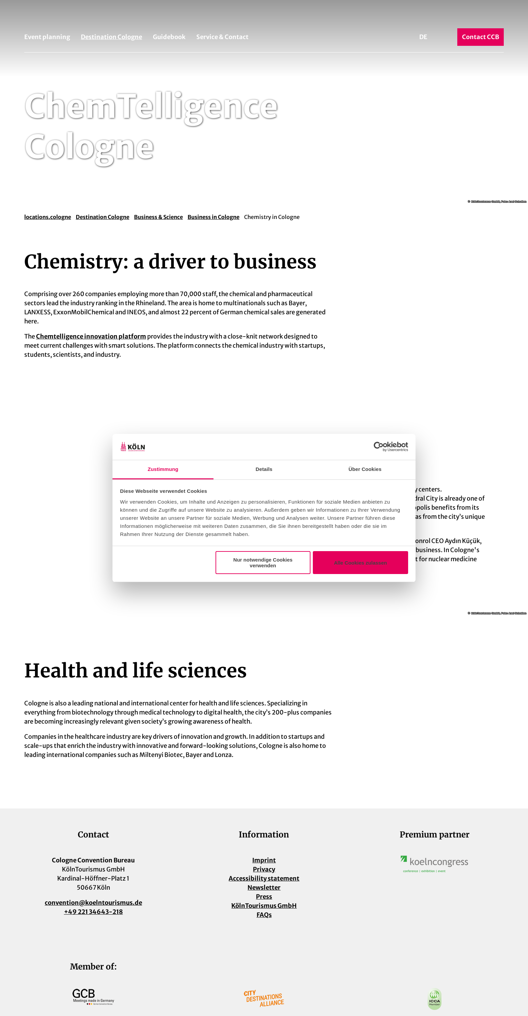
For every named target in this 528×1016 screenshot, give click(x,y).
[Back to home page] (264, 16)
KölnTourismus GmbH (264, 906)
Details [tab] (264, 469)
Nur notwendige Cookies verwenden (263, 562)
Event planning (47, 37)
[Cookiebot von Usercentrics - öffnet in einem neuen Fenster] (378, 447)
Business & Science (158, 217)
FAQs (263, 915)
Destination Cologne (111, 37)
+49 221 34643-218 (93, 912)
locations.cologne (47, 217)
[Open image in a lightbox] (434, 864)
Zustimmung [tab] (163, 469)
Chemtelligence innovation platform (91, 336)
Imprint (264, 860)
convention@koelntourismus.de (93, 903)
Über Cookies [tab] (365, 469)
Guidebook (169, 37)
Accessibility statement (264, 878)
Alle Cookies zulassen (360, 563)
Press (264, 896)
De (423, 37)
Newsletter (264, 887)
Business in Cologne (213, 217)
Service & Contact (222, 37)
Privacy (264, 869)
